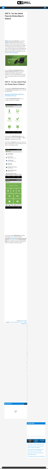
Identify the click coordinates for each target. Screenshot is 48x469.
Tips (26, 323)
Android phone (13, 238)
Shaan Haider (24, 320)
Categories (42, 440)
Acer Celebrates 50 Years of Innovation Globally (36, 456)
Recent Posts (30, 440)
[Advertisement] (14, 30)
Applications (16, 322)
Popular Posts (36, 440)
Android (12, 322)
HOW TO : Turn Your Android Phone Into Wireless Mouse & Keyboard (14, 16)
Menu (3, 7)
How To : (22, 322)
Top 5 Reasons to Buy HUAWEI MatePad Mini (35, 444)
